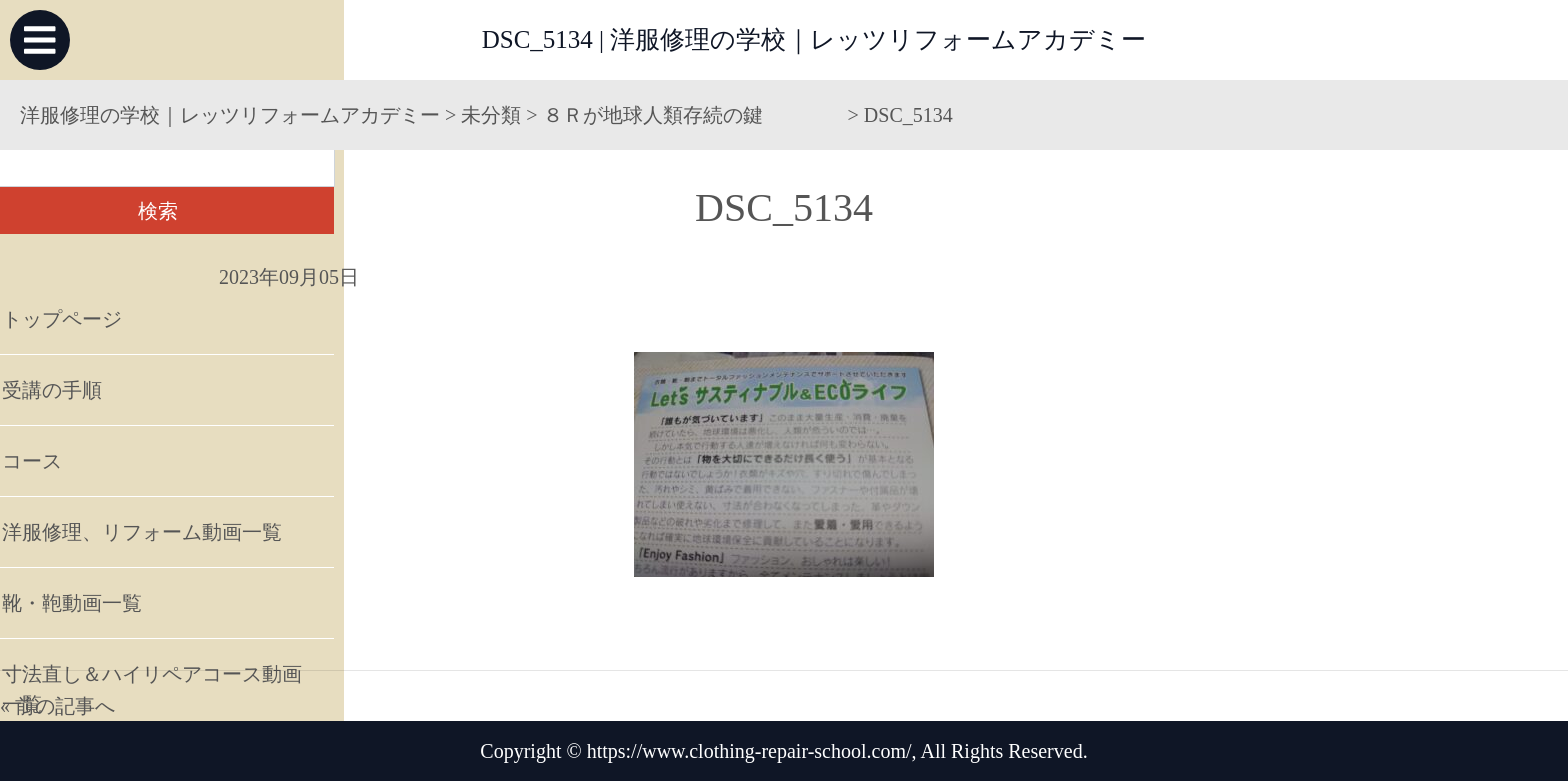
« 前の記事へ (57, 706)
